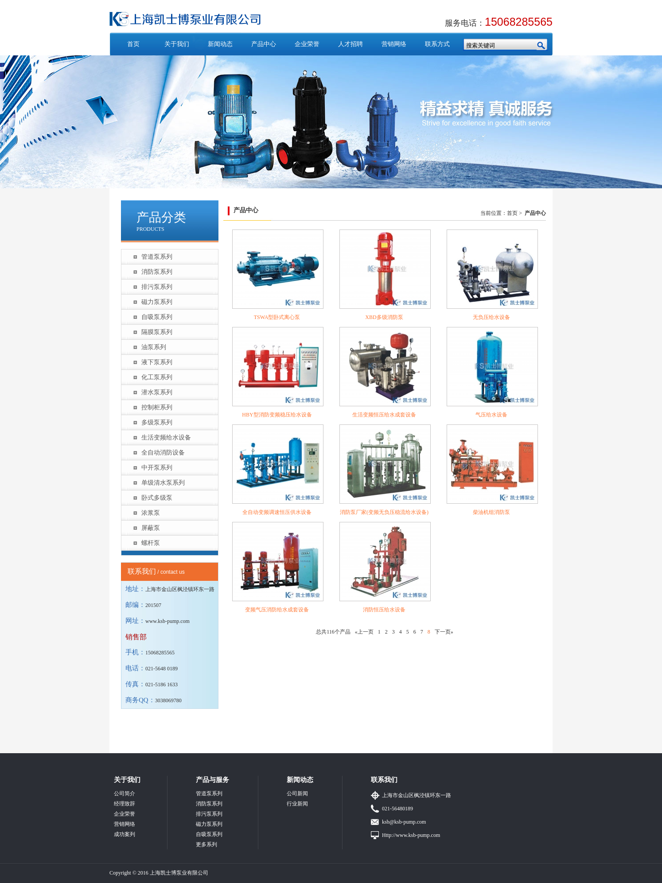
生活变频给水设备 (166, 437)
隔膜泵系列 (156, 332)
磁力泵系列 (156, 302)
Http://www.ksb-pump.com (411, 835)
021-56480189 (397, 808)
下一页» (444, 632)
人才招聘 (350, 44)
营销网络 (394, 44)
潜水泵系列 (156, 392)
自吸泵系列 (156, 317)
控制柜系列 (156, 407)
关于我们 (176, 44)
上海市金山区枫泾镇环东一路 (416, 795)
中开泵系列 (156, 467)
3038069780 (168, 700)
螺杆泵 (150, 543)
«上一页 (364, 632)
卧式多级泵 (156, 497)
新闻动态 (220, 44)
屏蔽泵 (150, 528)
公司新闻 (297, 793)
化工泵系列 (156, 377)
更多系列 (206, 844)
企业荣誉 (307, 44)
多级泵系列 (156, 422)
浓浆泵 (150, 513)
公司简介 (124, 793)
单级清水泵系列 (163, 482)
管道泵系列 (156, 256)
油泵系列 (153, 347)
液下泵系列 (156, 362)
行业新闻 (297, 804)
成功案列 (124, 834)
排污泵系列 (156, 287)
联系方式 (437, 44)
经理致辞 (124, 804)
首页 (133, 44)
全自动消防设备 (163, 452)
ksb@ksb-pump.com (404, 822)
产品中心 (263, 44)
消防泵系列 (156, 271)
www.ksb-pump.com (167, 621)
